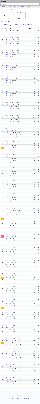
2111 (7, 117)
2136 (7, 160)
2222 (7, 275)
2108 (7, 113)
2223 (7, 277)
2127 (7, 145)
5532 (7, 320)
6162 (7, 385)
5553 (7, 340)
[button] (39, 1)
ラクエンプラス (21, 6)
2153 (7, 173)
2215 (7, 262)
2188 (7, 234)
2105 (7, 106)
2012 (7, 76)
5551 (7, 336)
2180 (7, 219)
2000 (7, 54)
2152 (7, 171)
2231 (7, 290)
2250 (7, 305)
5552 (7, 338)
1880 (7, 37)
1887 (7, 50)
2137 (7, 162)
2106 (7, 108)
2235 (7, 297)
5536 (7, 327)
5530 (7, 316)
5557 (7, 346)
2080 (7, 80)
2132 (7, 154)
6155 (7, 372)
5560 (7, 351)
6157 (7, 377)
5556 (7, 344)
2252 (7, 310)
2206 (7, 247)
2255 (7, 314)
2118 (7, 130)
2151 (7, 169)
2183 (7, 225)
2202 (7, 240)
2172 (7, 206)
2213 (7, 260)
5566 (7, 362)
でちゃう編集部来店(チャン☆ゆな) (7, 24)
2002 (7, 58)
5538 (7, 331)
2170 (7, 201)
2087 (7, 93)
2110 (7, 115)
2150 (7, 167)
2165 (7, 193)
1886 (7, 48)
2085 (7, 89)
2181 (7, 221)
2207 (7, 249)
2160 (7, 184)
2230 (7, 288)
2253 (7, 312)
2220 (7, 271)
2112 (7, 119)
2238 (7, 303)
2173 (7, 208)
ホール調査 (9, 6)
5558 (7, 349)
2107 (7, 110)
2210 (7, 253)
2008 (7, 69)
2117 (7, 128)
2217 (7, 266)
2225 (7, 279)
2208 (7, 251)
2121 (7, 134)
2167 (7, 197)
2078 (7, 78)
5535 (7, 325)
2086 (7, 91)
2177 (7, 214)
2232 (7, 292)
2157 (7, 180)
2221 (7, 273)
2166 (7, 195)
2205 (7, 245)
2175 (7, 210)
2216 (7, 264)
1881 (7, 39)
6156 (7, 375)
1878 (7, 35)
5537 (7, 329)
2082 (7, 84)
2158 (7, 182)
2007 (7, 67)
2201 (7, 238)
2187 (7, 232)
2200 (7, 236)
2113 (7, 121)
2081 (7, 82)
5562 (7, 355)
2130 (7, 149)
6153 (7, 370)
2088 (7, 95)
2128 (7, 147)
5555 (7, 342)
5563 (7, 357)
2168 (7, 199)
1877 (7, 32)
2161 (7, 186)
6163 (7, 388)
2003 (7, 61)
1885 (7, 45)
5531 (7, 318)
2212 (7, 258)
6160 (7, 381)
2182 (7, 223)
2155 (7, 175)
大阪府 (14, 6)
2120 (7, 132)
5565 (7, 359)
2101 (7, 100)
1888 (7, 52)
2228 (7, 286)
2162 (7, 188)
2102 (7, 102)
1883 (7, 43)
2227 (7, 284)
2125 (7, 141)
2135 (7, 158)
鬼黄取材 (16, 24)
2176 (7, 212)
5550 (7, 333)
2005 (7, 63)
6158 (7, 379)
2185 (7, 227)
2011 (7, 74)
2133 (7, 156)
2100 (7, 97)
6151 (7, 366)
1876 (7, 30)
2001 (7, 56)
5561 (7, 353)
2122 (7, 136)
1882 (7, 41)
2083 (7, 87)
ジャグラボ (2, 6)
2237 (7, 301)
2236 (7, 299)
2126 (7, 143)
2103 (7, 104)
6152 (7, 368)
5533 (7, 323)
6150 (7, 364)
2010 (7, 71)
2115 (7, 123)
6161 (7, 383)
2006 (7, 65)
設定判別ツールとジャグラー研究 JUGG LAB (20, 398)
